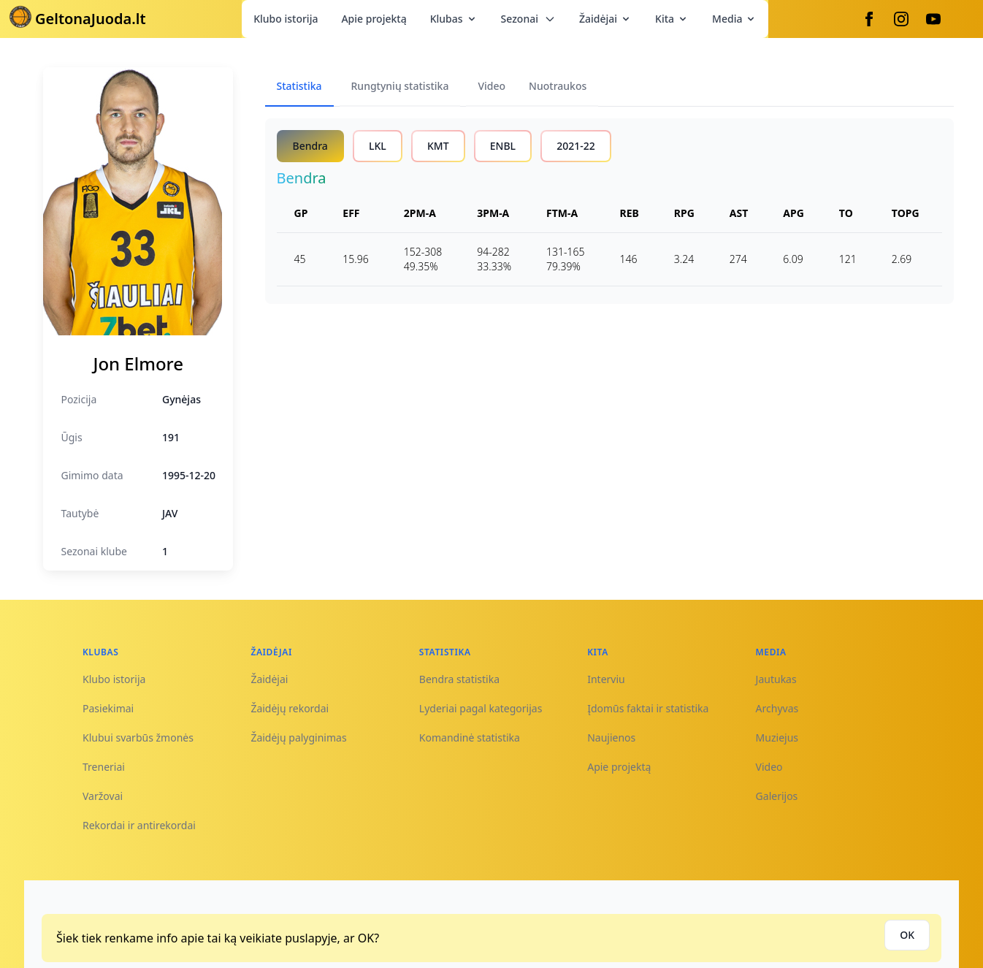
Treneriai (104, 767)
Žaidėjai (605, 19)
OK (907, 935)
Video (769, 767)
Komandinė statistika (469, 737)
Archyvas (777, 708)
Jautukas (776, 679)
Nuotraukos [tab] (557, 86)
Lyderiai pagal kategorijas (481, 708)
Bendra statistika (459, 679)
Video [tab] (491, 86)
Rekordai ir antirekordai (139, 825)
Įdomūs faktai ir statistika (647, 708)
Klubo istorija (285, 19)
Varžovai (103, 796)
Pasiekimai (108, 708)
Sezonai (528, 19)
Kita (672, 19)
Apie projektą (373, 19)
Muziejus (777, 737)
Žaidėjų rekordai (289, 708)
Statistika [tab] (299, 86)
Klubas (454, 19)
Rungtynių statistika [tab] (400, 86)
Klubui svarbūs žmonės (138, 737)
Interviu (606, 679)
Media (734, 19)
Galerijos (777, 796)
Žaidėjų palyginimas (298, 737)
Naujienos (611, 737)
